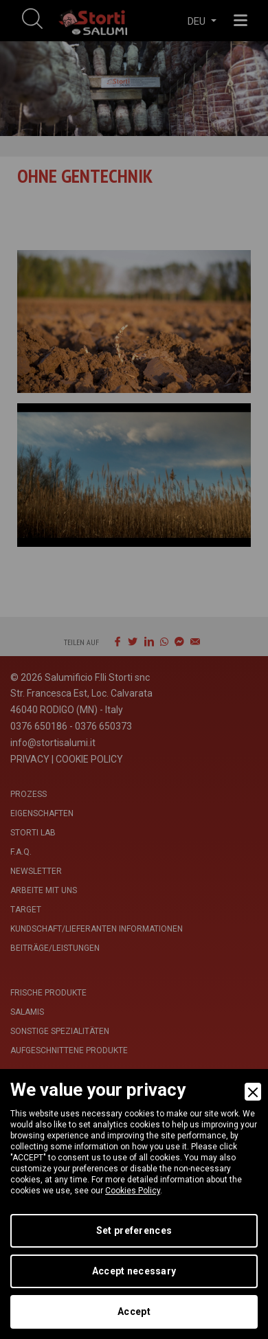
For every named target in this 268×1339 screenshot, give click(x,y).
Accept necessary (134, 1270)
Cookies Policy (132, 1190)
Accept (134, 1311)
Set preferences (134, 1230)
